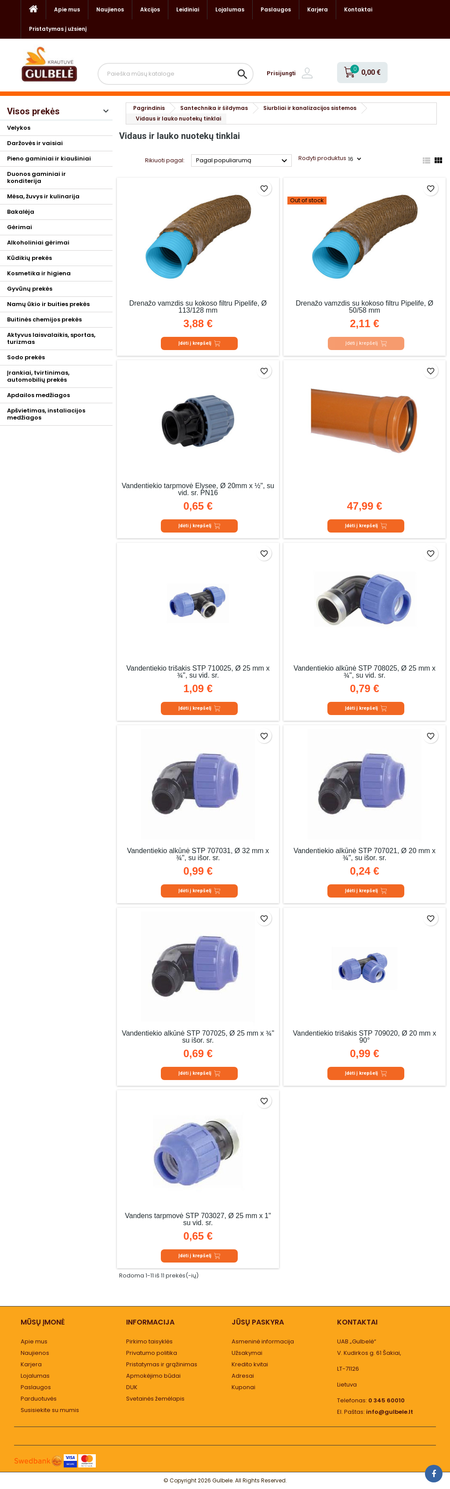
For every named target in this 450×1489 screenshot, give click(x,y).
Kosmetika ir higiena (39, 273)
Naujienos (110, 9)
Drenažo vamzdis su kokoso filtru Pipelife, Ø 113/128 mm (198, 306)
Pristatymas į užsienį (58, 29)
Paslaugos (276, 9)
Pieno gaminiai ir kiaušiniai (49, 158)
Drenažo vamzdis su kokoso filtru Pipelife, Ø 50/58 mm (364, 306)
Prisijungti (281, 73)
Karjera (317, 9)
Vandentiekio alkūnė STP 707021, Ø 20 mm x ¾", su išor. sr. (364, 854)
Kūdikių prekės (29, 258)
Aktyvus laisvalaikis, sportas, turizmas (51, 338)
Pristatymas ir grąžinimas (161, 1364)
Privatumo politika (151, 1353)
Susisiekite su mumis (50, 1410)
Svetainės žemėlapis (155, 1398)
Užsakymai (247, 1353)
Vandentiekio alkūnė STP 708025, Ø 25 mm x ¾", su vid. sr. (364, 671)
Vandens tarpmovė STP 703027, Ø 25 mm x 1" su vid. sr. (198, 1219)
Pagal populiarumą (243, 161)
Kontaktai (358, 9)
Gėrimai (19, 227)
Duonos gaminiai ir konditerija (36, 177)
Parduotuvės (39, 1398)
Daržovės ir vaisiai (35, 143)
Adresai (243, 1376)
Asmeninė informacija (263, 1341)
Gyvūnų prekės (29, 289)
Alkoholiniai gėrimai (38, 242)
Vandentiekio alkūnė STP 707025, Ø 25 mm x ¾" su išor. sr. (198, 1036)
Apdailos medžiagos (38, 395)
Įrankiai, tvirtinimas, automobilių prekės (38, 376)
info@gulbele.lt (389, 1412)
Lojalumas (229, 9)
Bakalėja (20, 212)
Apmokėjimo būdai (153, 1376)
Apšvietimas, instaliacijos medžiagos (46, 414)
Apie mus (67, 9)
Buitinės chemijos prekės (44, 319)
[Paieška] (176, 74)
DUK (132, 1387)
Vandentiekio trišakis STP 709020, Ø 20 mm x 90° (364, 1036)
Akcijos (150, 9)
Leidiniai (187, 9)
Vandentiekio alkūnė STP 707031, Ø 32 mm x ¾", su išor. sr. (198, 854)
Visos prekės (33, 111)
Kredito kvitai (250, 1364)
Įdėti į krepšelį (199, 343)
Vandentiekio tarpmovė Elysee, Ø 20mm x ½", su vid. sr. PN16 (198, 489)
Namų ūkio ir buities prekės (48, 304)
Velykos (18, 128)
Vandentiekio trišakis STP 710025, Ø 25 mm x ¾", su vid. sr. (198, 671)
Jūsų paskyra (258, 1322)
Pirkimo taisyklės (149, 1341)
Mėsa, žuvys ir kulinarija (43, 196)
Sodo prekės (26, 357)
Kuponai (243, 1387)
